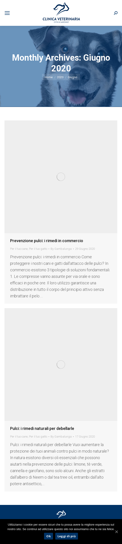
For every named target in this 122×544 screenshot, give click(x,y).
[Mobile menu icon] (7, 13)
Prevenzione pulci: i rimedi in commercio (46, 240)
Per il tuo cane (19, 248)
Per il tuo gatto (38, 248)
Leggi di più (67, 536)
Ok (48, 536)
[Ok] (116, 531)
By (61, 248)
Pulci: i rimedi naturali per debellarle (42, 428)
